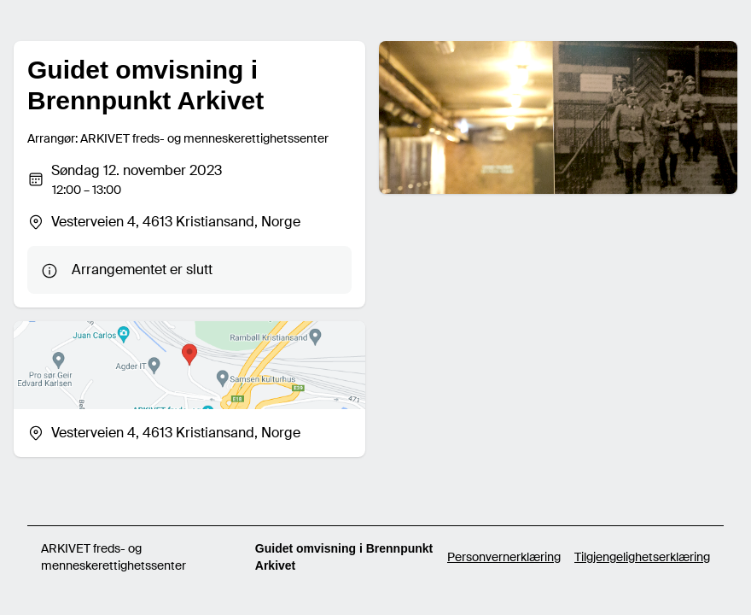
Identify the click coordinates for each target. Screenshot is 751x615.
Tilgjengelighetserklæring (642, 557)
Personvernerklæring (504, 557)
